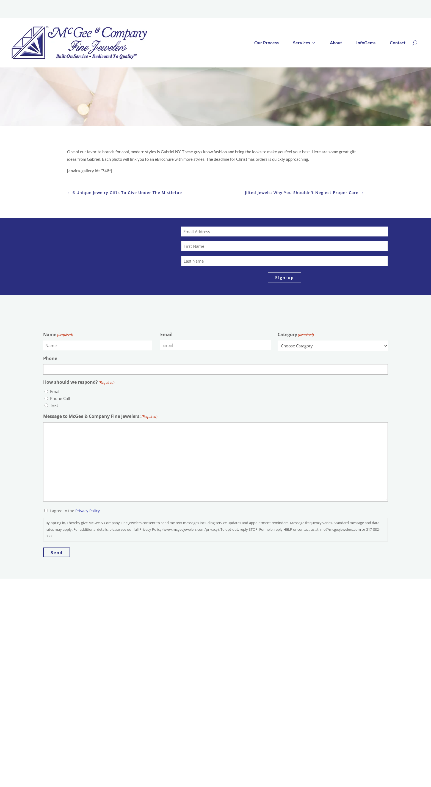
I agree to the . (75, 512)
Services (301, 44)
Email (166, 336)
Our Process (266, 44)
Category (296, 336)
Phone (50, 360)
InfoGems (365, 44)
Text (54, 406)
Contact (397, 44)
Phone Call (60, 399)
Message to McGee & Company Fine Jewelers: (100, 418)
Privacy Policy (87, 512)
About (336, 44)
